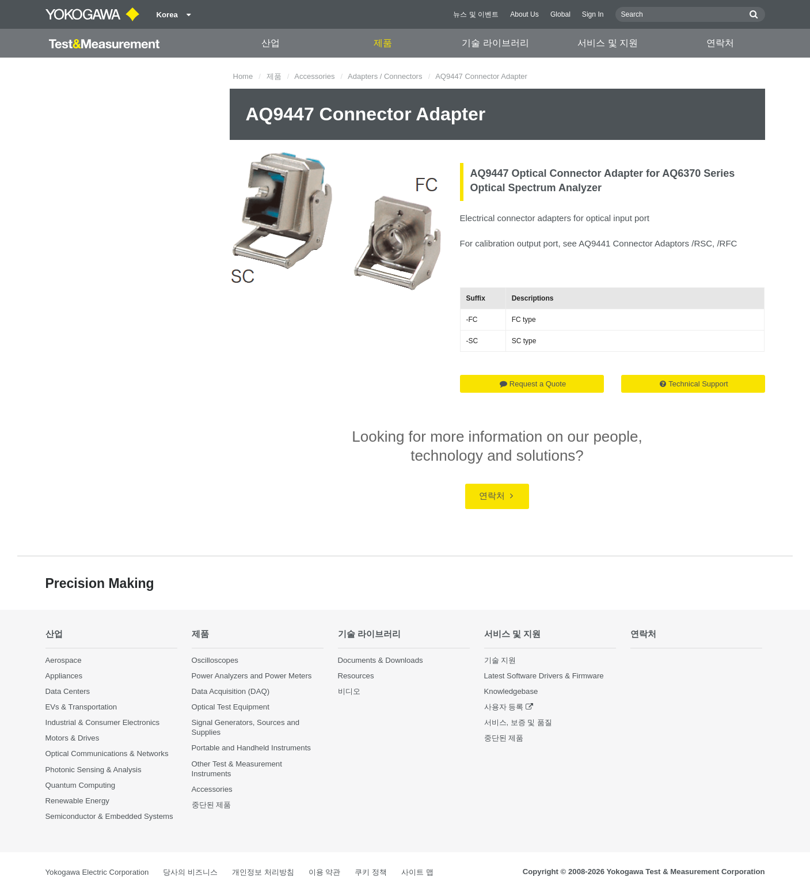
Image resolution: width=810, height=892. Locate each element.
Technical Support (694, 383)
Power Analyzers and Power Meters (252, 675)
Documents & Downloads (380, 660)
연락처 (720, 43)
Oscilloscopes (215, 660)
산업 (270, 43)
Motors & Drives (72, 738)
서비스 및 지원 (607, 43)
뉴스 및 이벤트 (476, 14)
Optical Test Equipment (230, 707)
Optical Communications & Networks (107, 753)
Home (243, 76)
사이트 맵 (417, 872)
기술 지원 (500, 660)
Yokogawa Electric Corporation (97, 872)
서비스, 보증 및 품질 (518, 722)
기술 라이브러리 (495, 43)
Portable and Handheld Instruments (251, 747)
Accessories (314, 76)
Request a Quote (533, 383)
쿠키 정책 (371, 872)
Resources (356, 675)
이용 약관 (325, 872)
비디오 (349, 691)
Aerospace (63, 660)
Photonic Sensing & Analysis (93, 769)
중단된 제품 (211, 804)
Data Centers (67, 691)
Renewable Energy (77, 800)
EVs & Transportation (81, 707)
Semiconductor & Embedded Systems (109, 816)
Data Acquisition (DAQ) (231, 691)
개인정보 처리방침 (263, 872)
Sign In (593, 14)
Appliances (64, 675)
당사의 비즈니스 (190, 872)
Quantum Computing (80, 785)
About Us (524, 14)
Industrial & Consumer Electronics (102, 722)
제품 (383, 43)
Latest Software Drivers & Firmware (544, 675)
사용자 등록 (504, 707)
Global (560, 14)
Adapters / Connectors (385, 76)
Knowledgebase (511, 691)
